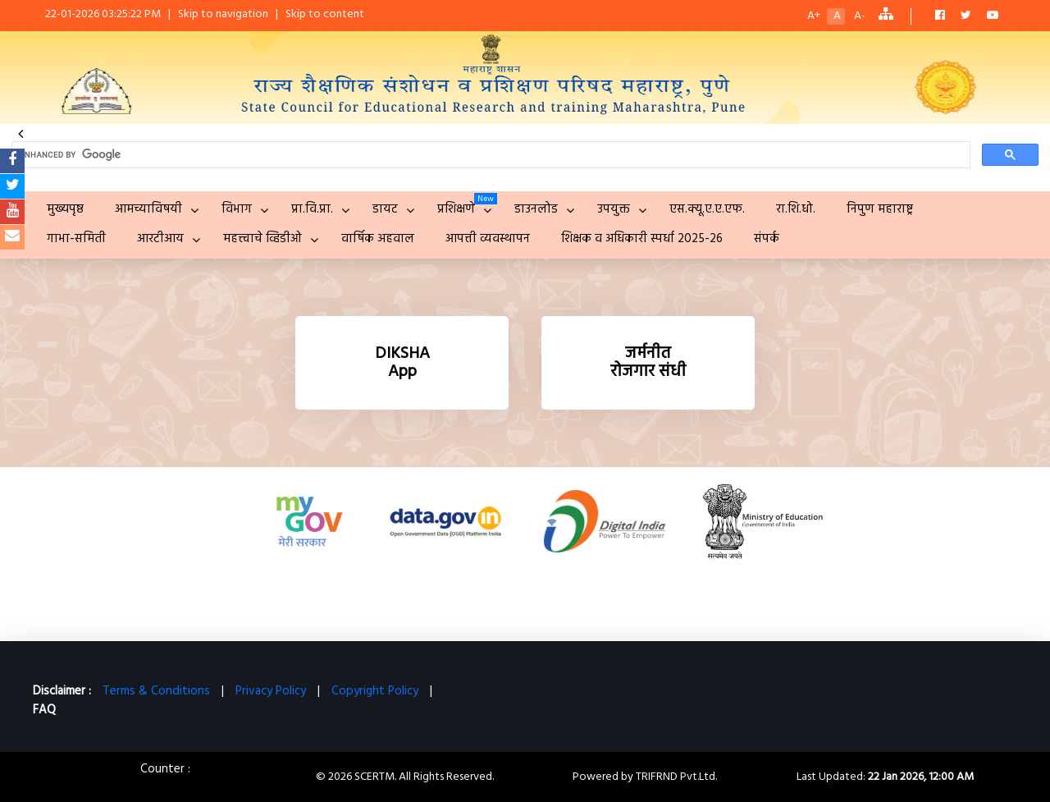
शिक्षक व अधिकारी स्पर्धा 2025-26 (642, 239)
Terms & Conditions (156, 691)
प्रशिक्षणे (456, 209)
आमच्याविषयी (148, 209)
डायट (385, 209)
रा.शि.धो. (795, 209)
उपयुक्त (613, 209)
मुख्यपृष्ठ (65, 209)
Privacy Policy (270, 691)
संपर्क (766, 239)
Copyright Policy (374, 691)
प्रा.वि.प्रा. (312, 209)
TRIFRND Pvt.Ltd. (676, 777)
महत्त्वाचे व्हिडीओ (262, 239)
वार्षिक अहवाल (377, 239)
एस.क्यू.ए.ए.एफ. (707, 209)
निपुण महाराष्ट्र (880, 209)
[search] (489, 155)
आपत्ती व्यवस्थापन (487, 239)
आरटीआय (160, 239)
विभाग (236, 209)
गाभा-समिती (76, 239)
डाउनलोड (536, 209)
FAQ (44, 710)
